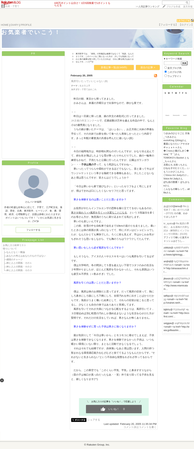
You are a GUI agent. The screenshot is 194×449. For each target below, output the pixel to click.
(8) (106, 81)
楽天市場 (187, 6)
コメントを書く (147, 427)
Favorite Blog (176, 128)
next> (185, 115)
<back (167, 115)
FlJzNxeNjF (179, 309)
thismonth (176, 115)
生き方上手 (85, 86)
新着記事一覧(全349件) (114, 67)
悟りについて (10, 248)
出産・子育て (12, 6)
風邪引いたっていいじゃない (87, 81)
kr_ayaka (168, 223)
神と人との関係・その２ (19, 266)
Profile (33, 162)
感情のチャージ (14, 259)
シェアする (94, 419)
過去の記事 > (147, 67)
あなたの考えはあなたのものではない (26, 255)
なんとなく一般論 (15, 252)
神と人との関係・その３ (19, 270)
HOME (5, 24)
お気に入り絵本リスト (14, 245)
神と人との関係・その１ (19, 263)
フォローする (33, 230)
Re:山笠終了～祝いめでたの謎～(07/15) (176, 210)
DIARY (15, 24)
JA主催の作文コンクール (85, 120)
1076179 (183, 20)
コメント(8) (130, 427)
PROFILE (26, 24)
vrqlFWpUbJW (182, 323)
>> (147, 6)
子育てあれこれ (89, 89)
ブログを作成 (173, 6)
